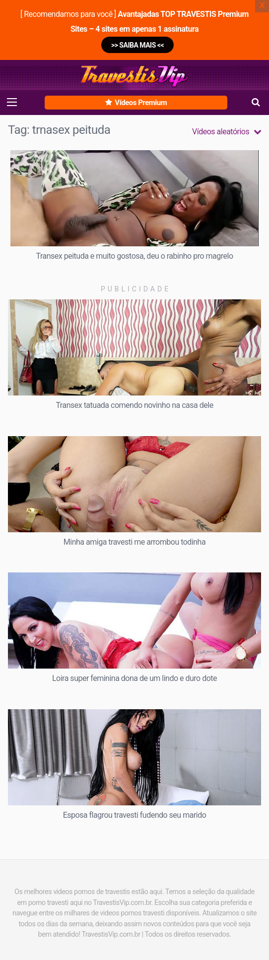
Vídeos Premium (136, 102)
